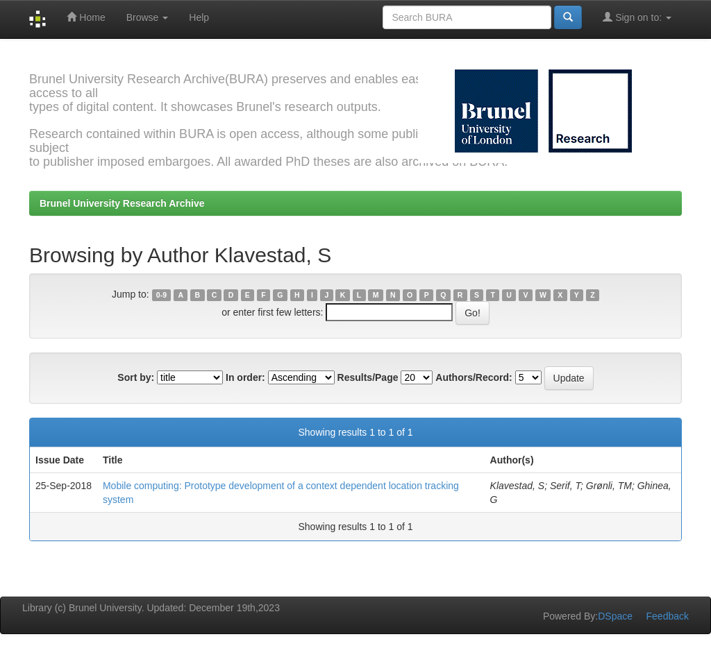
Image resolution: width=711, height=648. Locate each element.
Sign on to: (637, 17)
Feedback (667, 616)
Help (199, 17)
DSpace (615, 616)
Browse (147, 17)
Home (86, 17)
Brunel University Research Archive (122, 203)
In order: (245, 377)
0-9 (161, 295)
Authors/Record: (473, 377)
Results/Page (368, 377)
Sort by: (135, 377)
